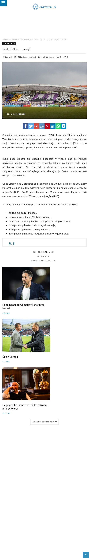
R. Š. (10, 57)
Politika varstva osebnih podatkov (59, 534)
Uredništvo (21, 530)
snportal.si (29, 540)
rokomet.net (42, 540)
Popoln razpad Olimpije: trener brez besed (20, 301)
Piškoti (46, 530)
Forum (11, 530)
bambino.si (55, 540)
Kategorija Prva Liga (43, 260)
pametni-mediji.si (13, 540)
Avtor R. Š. (43, 256)
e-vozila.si (67, 540)
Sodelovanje (57, 530)
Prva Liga (38, 39)
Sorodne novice (43, 252)
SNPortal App (19, 534)
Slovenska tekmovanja (21, 39)
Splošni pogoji (34, 534)
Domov (5, 39)
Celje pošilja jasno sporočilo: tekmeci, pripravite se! (19, 348)
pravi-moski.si (50, 544)
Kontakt (69, 530)
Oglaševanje (35, 530)
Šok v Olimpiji (54, 299)
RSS (77, 530)
